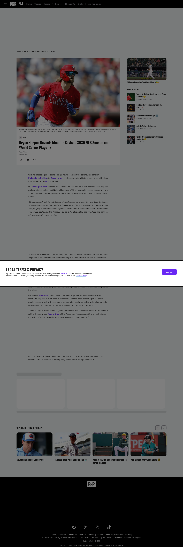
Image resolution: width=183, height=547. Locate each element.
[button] (169, 272)
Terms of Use (65, 273)
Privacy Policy (81, 276)
